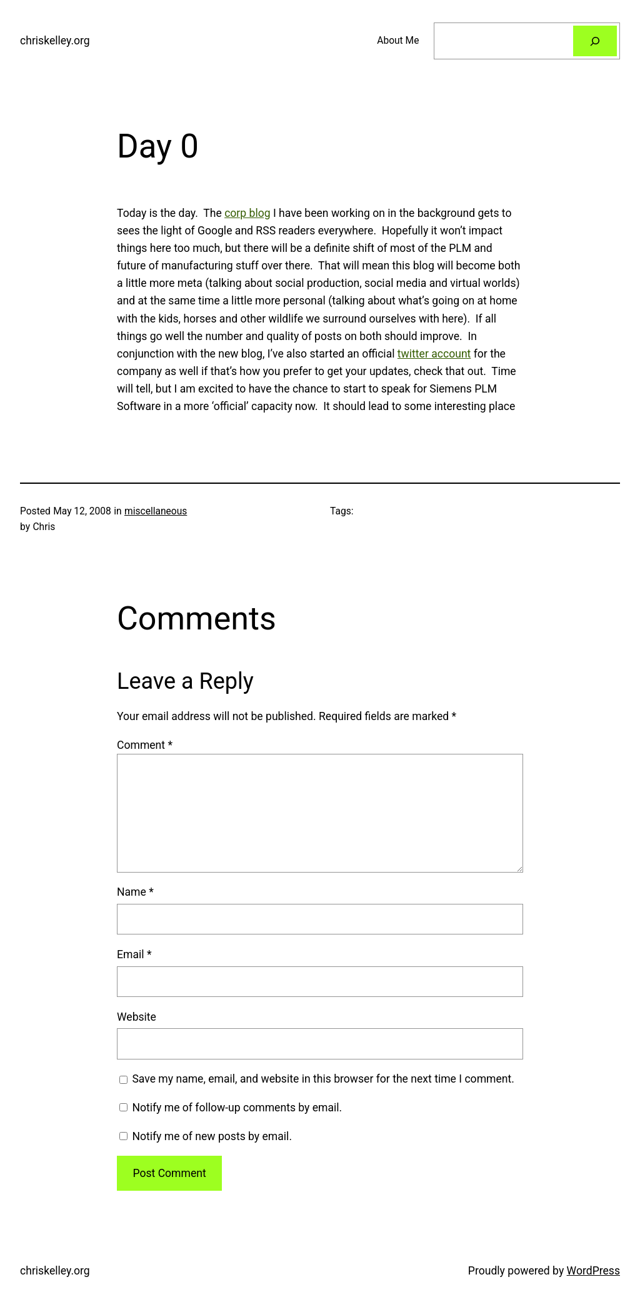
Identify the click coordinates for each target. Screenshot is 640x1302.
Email (134, 954)
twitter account (434, 354)
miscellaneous (155, 511)
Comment (144, 745)
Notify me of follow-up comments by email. (237, 1107)
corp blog (247, 213)
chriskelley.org (55, 40)
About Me (398, 40)
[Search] (595, 41)
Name (135, 892)
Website (136, 1017)
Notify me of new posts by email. (212, 1136)
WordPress (593, 1270)
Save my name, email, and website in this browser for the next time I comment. (323, 1079)
